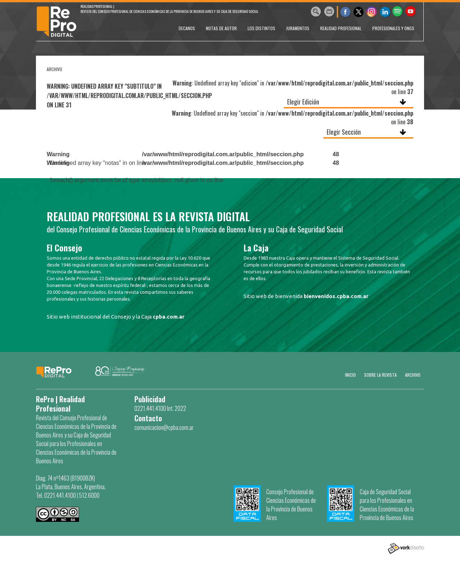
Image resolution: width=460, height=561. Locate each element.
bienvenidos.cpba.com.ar (336, 296)
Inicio (350, 375)
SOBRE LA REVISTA (380, 375)
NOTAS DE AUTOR (221, 28)
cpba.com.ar (168, 317)
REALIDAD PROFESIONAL (341, 28)
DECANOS (187, 28)
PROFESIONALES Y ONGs (393, 28)
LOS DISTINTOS (261, 28)
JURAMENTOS (297, 28)
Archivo (412, 375)
